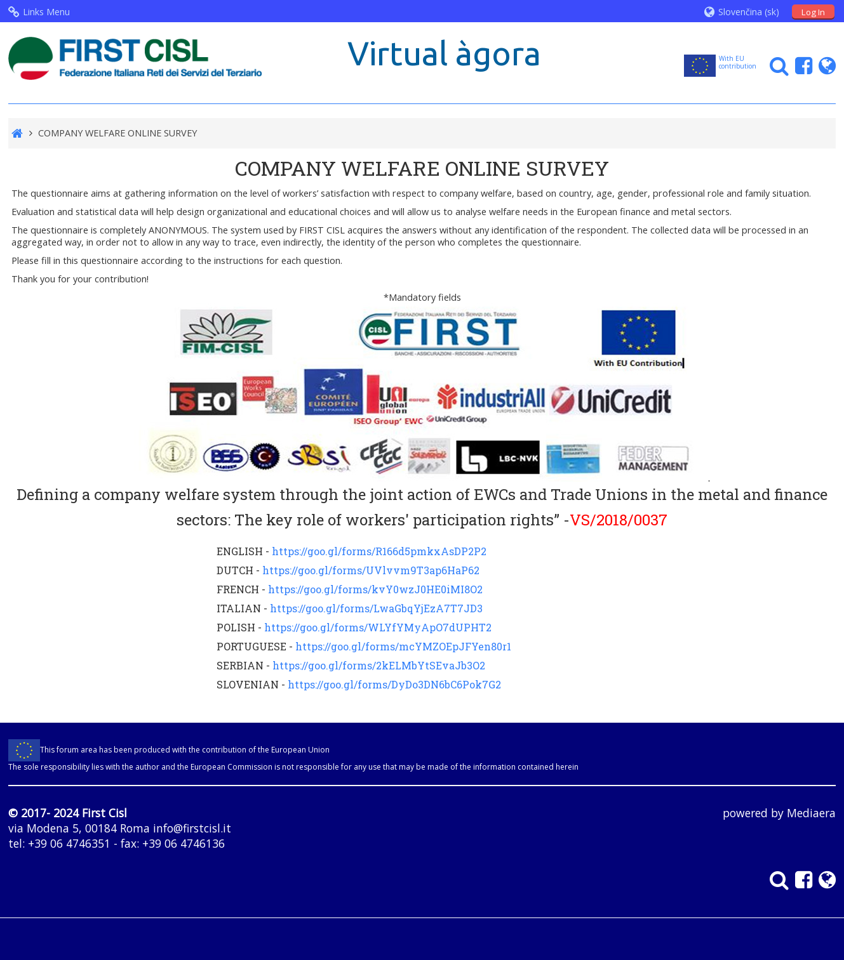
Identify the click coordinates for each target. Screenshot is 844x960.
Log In (813, 12)
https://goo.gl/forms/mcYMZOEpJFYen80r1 (403, 646)
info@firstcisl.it (192, 828)
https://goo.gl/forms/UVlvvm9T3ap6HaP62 (370, 570)
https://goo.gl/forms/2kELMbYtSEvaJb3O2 (378, 665)
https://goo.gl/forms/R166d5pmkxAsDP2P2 (379, 551)
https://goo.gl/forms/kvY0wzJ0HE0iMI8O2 (375, 589)
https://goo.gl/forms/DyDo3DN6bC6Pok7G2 (394, 684)
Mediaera (811, 812)
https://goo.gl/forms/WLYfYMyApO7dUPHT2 (378, 627)
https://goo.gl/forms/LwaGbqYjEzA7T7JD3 (376, 608)
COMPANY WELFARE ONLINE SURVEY (117, 133)
